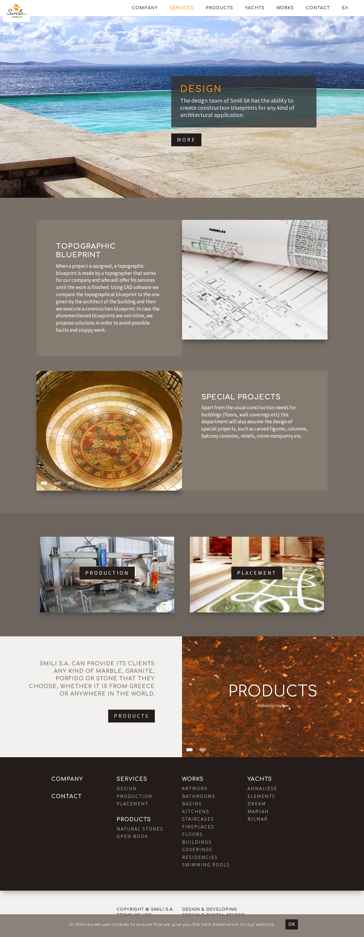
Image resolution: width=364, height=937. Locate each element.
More (186, 139)
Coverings (197, 849)
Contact (318, 8)
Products (219, 8)
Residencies (200, 857)
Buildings (197, 842)
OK (291, 924)
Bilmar (257, 819)
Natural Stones (140, 828)
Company (145, 8)
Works (285, 8)
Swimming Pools (206, 864)
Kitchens (195, 811)
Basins (192, 803)
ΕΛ (345, 8)
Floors (192, 834)
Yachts (254, 8)
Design (201, 89)
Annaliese (262, 788)
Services (182, 8)
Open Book (132, 836)
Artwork (195, 788)
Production (107, 572)
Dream (256, 803)
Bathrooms (198, 796)
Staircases (198, 819)
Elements (261, 796)
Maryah (258, 811)
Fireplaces (198, 826)
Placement (257, 572)
